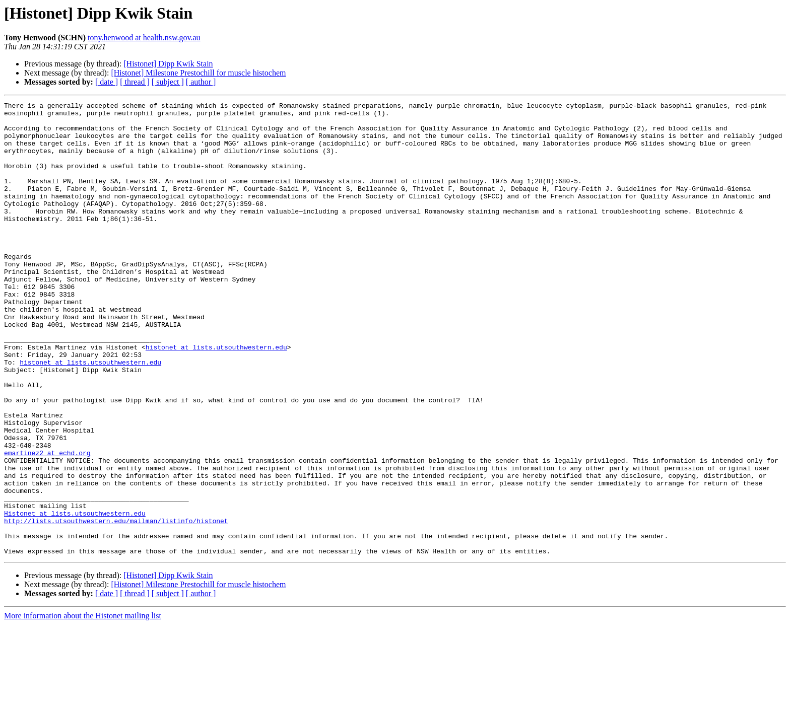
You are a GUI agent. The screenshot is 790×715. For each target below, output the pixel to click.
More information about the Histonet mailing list (82, 706)
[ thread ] (135, 82)
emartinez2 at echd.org (47, 523)
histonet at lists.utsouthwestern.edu (216, 396)
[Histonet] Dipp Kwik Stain (168, 63)
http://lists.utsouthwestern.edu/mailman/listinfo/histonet (116, 605)
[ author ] (201, 82)
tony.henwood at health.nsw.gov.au (144, 37)
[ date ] (106, 82)
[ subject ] (168, 82)
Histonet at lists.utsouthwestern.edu (75, 596)
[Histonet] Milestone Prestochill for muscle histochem (198, 72)
